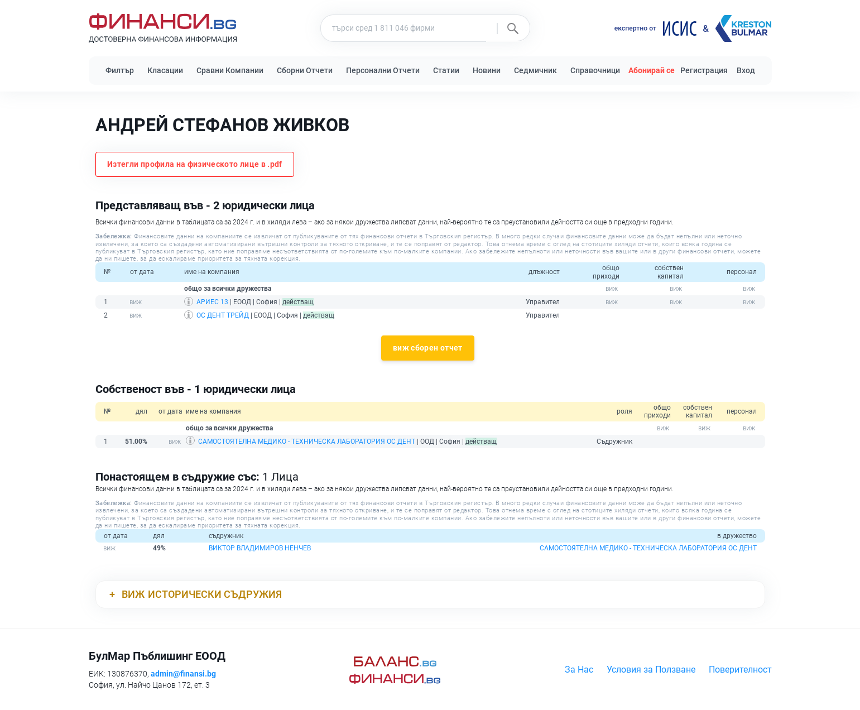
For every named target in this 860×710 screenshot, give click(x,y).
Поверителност (740, 669)
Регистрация (704, 70)
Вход (746, 70)
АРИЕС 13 (212, 302)
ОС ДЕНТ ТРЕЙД (222, 315)
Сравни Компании (229, 70)
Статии (446, 70)
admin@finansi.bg (183, 673)
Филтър (119, 70)
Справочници (595, 70)
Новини (487, 70)
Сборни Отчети (305, 70)
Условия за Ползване (651, 669)
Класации (165, 70)
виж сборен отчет (428, 347)
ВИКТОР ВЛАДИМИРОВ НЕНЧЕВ (260, 548)
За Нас (579, 669)
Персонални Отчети (383, 70)
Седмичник (535, 70)
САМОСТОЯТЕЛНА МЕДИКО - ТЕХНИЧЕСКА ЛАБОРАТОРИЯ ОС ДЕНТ (306, 441)
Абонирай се (651, 70)
